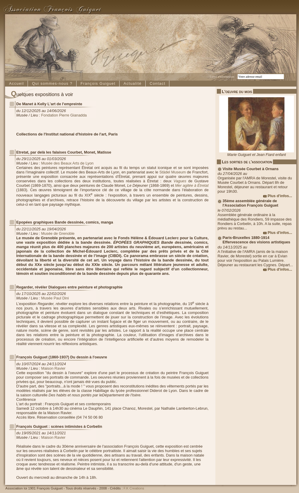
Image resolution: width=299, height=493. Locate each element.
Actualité (133, 83)
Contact (157, 83)
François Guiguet (97, 83)
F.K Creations (134, 488)
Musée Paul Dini (55, 298)
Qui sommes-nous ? (52, 83)
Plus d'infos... (280, 196)
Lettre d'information (222, 76)
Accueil (16, 83)
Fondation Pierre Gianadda (64, 115)
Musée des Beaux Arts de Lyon (67, 163)
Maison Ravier (53, 368)
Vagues (180, 181)
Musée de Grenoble (57, 233)
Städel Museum (172, 172)
